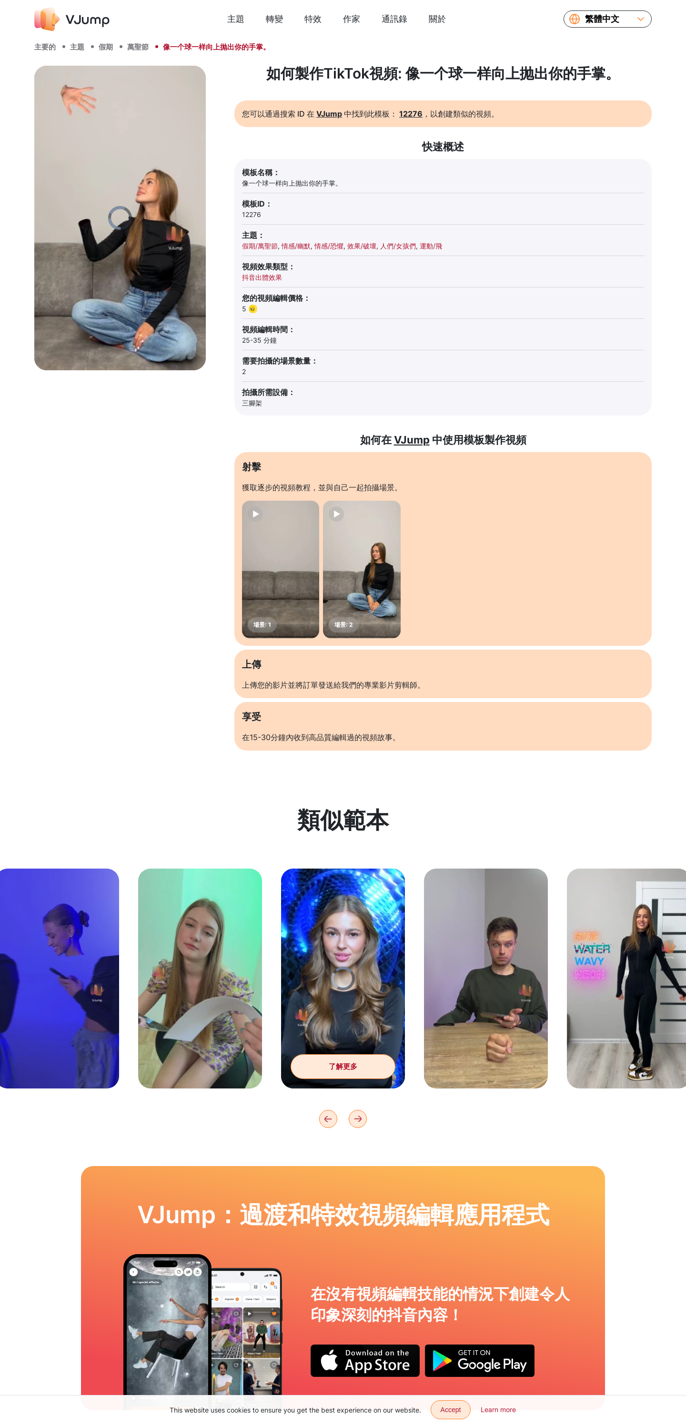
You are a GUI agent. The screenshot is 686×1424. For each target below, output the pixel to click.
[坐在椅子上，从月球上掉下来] (167, 1332)
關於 (437, 19)
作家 (351, 19)
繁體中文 (602, 19)
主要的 (45, 46)
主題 (235, 19)
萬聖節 (138, 46)
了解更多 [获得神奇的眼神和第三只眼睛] (343, 1083)
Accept (451, 1410)
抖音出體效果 (262, 277)
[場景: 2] (361, 569)
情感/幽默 (296, 246)
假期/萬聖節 (260, 246)
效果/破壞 (361, 246)
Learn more (498, 1409)
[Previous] (328, 1119)
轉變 (274, 19)
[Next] (358, 1119)
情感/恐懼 (328, 246)
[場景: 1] (280, 569)
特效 (313, 19)
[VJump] (72, 19)
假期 (106, 46)
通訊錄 (394, 19)
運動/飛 (431, 246)
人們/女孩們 (398, 246)
